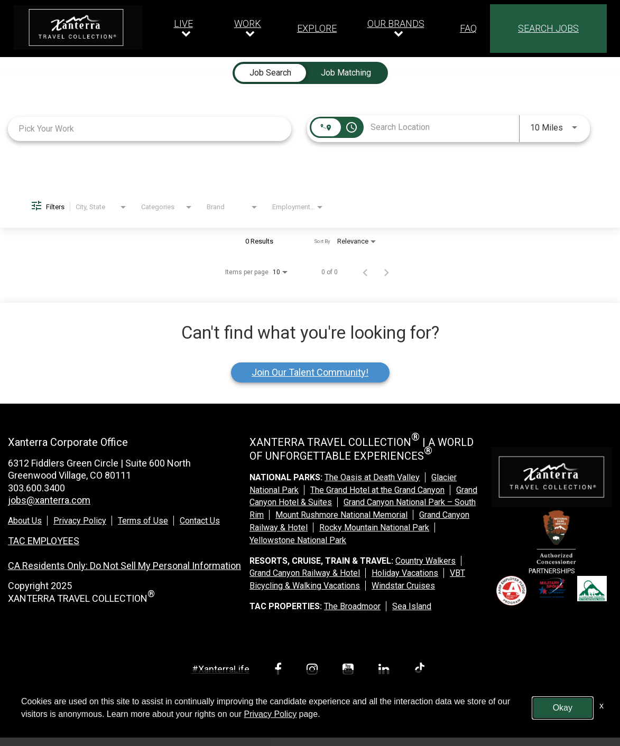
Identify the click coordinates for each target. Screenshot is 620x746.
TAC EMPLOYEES (43, 540)
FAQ (468, 28)
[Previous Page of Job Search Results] (365, 272)
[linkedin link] (385, 671)
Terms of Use (143, 521)
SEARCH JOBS (548, 28)
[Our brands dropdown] (398, 28)
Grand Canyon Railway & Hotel (304, 573)
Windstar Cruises (403, 586)
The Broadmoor (352, 606)
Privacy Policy (79, 521)
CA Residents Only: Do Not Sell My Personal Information (124, 565)
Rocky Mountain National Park (374, 528)
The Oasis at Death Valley (372, 477)
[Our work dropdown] (250, 28)
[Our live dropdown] (185, 28)
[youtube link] (350, 671)
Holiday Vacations (405, 573)
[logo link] (78, 27)
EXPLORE (317, 28)
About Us (25, 521)
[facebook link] (279, 671)
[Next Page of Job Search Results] (386, 272)
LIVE (183, 23)
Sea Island (411, 606)
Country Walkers (425, 561)
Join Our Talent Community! (310, 372)
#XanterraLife (220, 669)
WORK (247, 23)
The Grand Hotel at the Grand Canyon (377, 490)
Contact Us (200, 521)
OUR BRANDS (395, 23)
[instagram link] (314, 671)
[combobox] (149, 128)
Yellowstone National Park (297, 540)
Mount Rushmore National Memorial (341, 515)
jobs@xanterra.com (49, 500)
